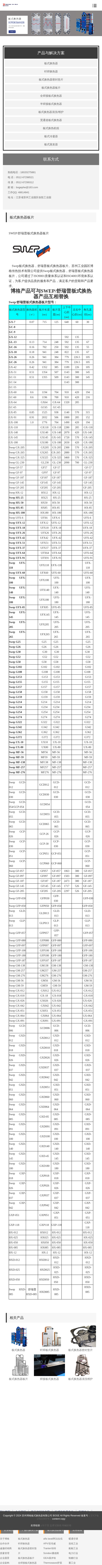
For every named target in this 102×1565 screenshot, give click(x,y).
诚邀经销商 (6, 1506)
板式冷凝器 (51, 136)
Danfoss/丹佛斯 (51, 1544)
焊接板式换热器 (49, 1378)
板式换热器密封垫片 (51, 79)
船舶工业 (73, 1506)
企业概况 (20, 1469)
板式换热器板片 (51, 87)
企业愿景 (4, 1515)
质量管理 (4, 1511)
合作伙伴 (4, 1501)
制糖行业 (73, 1515)
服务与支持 (22, 1472)
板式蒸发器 (51, 144)
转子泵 (45, 1536)
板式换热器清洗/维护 (51, 111)
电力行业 (73, 1511)
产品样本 (73, 1561)
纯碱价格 (66, 1536)
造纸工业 (73, 1501)
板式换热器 (51, 63)
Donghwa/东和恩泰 (53, 1554)
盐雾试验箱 (55, 1536)
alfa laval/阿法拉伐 (53, 1496)
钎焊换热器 (51, 71)
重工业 (72, 1520)
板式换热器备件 (64, 1469)
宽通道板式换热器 (51, 120)
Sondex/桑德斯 (51, 1511)
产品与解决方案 (40, 1469)
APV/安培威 (49, 1501)
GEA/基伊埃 (49, 1515)
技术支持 (73, 1556)
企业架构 (4, 1520)
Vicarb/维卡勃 (50, 1549)
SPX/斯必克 (49, 1559)
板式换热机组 (51, 128)
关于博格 (4, 1496)
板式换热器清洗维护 (80, 1378)
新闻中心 (84, 1469)
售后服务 (73, 1551)
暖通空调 (73, 1496)
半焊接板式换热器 (51, 103)
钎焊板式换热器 (49, 1350)
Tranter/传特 (49, 1506)
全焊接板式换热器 (51, 95)
